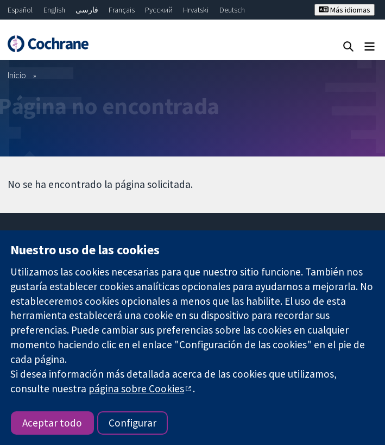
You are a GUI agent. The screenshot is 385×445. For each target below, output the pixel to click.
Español (20, 10)
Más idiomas (344, 10)
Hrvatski (196, 10)
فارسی (86, 10)
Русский (159, 10)
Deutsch (232, 10)
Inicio (17, 75)
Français (122, 10)
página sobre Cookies (136, 388)
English (54, 10)
